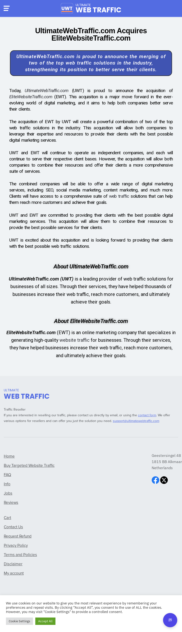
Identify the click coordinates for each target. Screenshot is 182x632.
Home (9, 456)
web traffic (119, 196)
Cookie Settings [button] (19, 621)
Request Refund (18, 536)
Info (7, 484)
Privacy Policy (16, 546)
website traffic (74, 340)
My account (14, 573)
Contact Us (13, 527)
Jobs (8, 494)
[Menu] (7, 8)
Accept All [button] (45, 621)
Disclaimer (13, 564)
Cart (7, 518)
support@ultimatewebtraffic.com (136, 421)
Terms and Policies (20, 555)
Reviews (11, 503)
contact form (147, 415)
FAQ (7, 475)
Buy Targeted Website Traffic (29, 466)
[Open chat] (170, 620)
